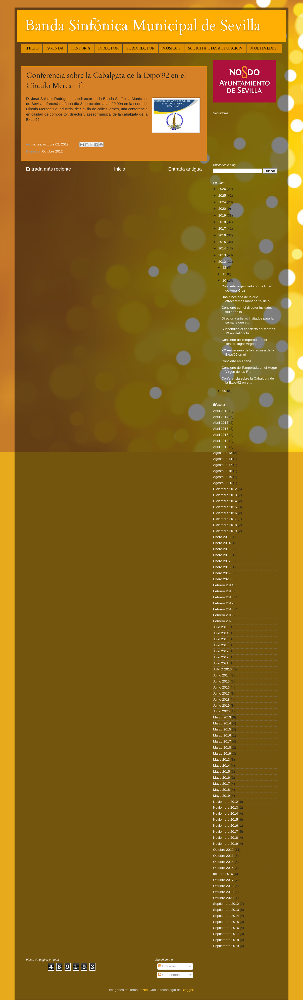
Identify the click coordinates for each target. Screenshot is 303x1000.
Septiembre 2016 (226, 928)
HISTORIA (80, 48)
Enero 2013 (222, 537)
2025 (222, 195)
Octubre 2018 (223, 886)
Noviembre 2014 (225, 813)
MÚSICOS (171, 48)
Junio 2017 (221, 693)
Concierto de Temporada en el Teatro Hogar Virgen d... (244, 342)
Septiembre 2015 (226, 922)
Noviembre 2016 (225, 825)
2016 (222, 235)
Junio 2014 (221, 675)
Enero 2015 (222, 549)
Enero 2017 (222, 561)
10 (224, 280)
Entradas (167, 966)
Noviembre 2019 (225, 844)
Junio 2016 (221, 687)
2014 (222, 248)
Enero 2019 (222, 573)
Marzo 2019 (222, 753)
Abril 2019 (220, 447)
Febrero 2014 (223, 585)
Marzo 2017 (222, 741)
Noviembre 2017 (225, 831)
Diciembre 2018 (225, 525)
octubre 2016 (223, 874)
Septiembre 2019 (226, 946)
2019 (222, 215)
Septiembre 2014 (226, 916)
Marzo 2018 (222, 747)
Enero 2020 (222, 579)
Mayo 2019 (221, 796)
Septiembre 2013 (226, 910)
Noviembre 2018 (225, 837)
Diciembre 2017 (225, 519)
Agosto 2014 (222, 459)
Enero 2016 (222, 555)
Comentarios (169, 975)
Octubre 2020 (223, 898)
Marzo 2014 (222, 723)
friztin (144, 990)
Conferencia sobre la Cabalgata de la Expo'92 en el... (248, 380)
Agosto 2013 (222, 453)
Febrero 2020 (223, 621)
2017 (222, 228)
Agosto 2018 (222, 471)
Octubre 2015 (223, 868)
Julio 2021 (221, 663)
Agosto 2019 (222, 477)
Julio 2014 (221, 633)
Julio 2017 (221, 651)
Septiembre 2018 (226, 940)
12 (224, 267)
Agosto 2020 (222, 483)
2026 (222, 189)
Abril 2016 (220, 429)
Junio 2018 (221, 699)
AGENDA (55, 48)
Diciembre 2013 (225, 495)
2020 (222, 208)
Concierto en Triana (236, 361)
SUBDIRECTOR (140, 48)
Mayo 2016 (221, 777)
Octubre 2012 (52, 151)
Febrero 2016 (223, 597)
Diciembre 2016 (225, 513)
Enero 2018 (222, 567)
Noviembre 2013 (225, 807)
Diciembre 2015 (225, 507)
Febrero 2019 (223, 615)
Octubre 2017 (223, 880)
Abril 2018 (220, 441)
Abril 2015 (220, 423)
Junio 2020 (221, 711)
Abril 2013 (220, 411)
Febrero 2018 (223, 609)
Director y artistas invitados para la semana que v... (248, 320)
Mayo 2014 (221, 765)
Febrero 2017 (223, 603)
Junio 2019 (221, 705)
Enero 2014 (222, 543)
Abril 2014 (220, 417)
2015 (222, 242)
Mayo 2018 (221, 790)
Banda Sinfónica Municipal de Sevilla (143, 26)
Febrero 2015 (223, 591)
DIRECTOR (108, 48)
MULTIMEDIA (263, 48)
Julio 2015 (221, 639)
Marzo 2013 (222, 717)
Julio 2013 (221, 627)
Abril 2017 (220, 435)
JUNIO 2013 (222, 669)
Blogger (187, 990)
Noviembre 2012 (225, 802)
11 (224, 274)
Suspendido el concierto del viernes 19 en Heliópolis (248, 331)
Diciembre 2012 (225, 489)
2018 (222, 222)
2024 (222, 202)
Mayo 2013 (221, 759)
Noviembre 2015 (225, 819)
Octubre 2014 (223, 862)
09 (224, 391)
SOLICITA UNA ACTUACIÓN (215, 48)
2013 (222, 255)
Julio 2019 (221, 657)
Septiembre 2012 (226, 904)
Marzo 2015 (222, 729)
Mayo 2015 (221, 771)
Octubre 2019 (223, 892)
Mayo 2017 (221, 783)
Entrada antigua (185, 169)
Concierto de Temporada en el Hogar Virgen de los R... (249, 370)
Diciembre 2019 (225, 531)
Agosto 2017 (222, 465)
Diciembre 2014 (225, 501)
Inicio (119, 169)
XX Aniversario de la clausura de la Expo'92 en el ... (248, 352)
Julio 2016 (221, 645)
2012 (222, 262)
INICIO (32, 48)
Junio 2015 (221, 681)
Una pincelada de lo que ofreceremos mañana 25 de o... (247, 299)
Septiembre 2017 (226, 934)
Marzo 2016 (222, 735)
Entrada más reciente (48, 169)
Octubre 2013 (223, 856)
